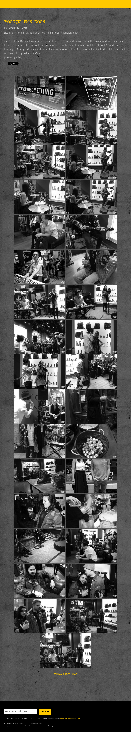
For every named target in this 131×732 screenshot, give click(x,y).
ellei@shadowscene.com (70, 718)
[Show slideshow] (65, 674)
